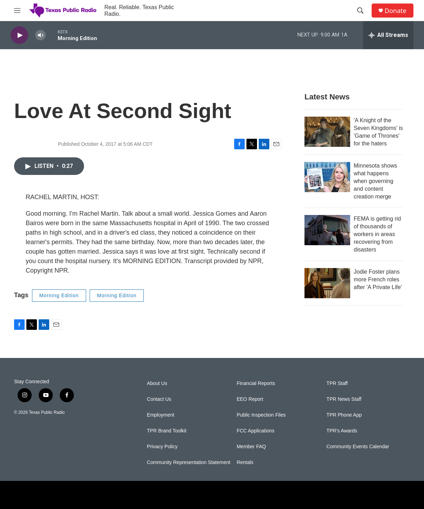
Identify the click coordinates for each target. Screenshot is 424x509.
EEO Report (250, 399)
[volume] (40, 35)
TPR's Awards (342, 430)
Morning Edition (59, 295)
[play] (19, 35)
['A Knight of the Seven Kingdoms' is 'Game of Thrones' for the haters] (327, 132)
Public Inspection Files (261, 415)
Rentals (245, 462)
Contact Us (159, 399)
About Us (157, 383)
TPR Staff (337, 383)
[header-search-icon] (360, 10)
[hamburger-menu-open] (17, 11)
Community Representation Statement (188, 462)
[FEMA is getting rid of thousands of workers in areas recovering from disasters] (327, 230)
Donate (395, 10)
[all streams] (388, 35)
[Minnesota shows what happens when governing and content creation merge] (327, 177)
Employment (160, 415)
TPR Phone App (344, 415)
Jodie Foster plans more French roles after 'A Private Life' (378, 279)
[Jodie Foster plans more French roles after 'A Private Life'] (327, 283)
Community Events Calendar (358, 446)
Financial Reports (256, 383)
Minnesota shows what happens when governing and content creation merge (375, 181)
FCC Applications (255, 430)
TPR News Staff (344, 399)
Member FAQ (251, 446)
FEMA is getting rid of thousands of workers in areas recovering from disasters (377, 234)
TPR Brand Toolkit (167, 430)
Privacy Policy (162, 446)
